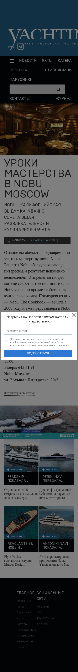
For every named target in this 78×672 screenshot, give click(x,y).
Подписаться (38, 353)
